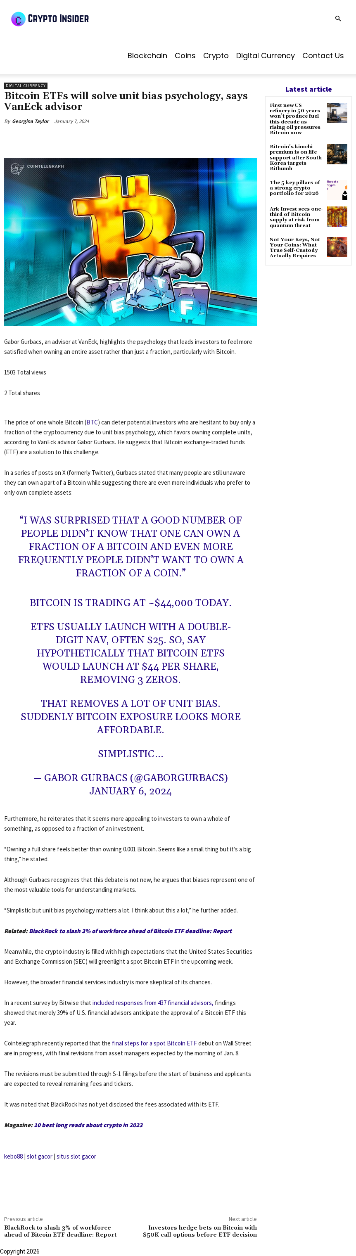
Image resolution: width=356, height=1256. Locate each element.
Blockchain (147, 55)
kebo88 (13, 1156)
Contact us (323, 55)
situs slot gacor (76, 1156)
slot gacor (39, 1156)
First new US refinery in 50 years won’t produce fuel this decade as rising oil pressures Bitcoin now (295, 119)
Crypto (216, 55)
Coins (185, 55)
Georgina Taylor (30, 121)
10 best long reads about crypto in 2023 (88, 1125)
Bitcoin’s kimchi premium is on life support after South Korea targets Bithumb (296, 158)
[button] (338, 19)
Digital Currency (265, 55)
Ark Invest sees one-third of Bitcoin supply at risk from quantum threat (296, 217)
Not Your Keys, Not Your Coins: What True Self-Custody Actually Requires (295, 248)
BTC (92, 422)
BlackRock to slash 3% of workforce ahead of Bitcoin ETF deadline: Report (130, 931)
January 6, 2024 (130, 791)
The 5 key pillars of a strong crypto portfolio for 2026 (295, 188)
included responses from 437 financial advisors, (153, 1003)
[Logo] (70, 18)
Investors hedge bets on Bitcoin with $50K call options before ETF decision (200, 1231)
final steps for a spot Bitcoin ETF (154, 1043)
